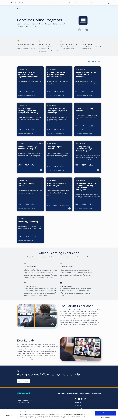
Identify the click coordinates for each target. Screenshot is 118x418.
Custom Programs (85, 393)
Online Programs (23, 8)
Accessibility (78, 405)
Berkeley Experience (72, 393)
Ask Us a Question (23, 381)
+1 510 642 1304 (25, 402)
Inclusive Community (80, 411)
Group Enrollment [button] (92, 3)
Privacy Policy (78, 408)
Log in (105, 2)
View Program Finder (94, 61)
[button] (100, 2)
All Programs (61, 393)
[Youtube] (86, 399)
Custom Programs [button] (80, 3)
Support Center (50, 405)
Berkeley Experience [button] (67, 3)
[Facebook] (79, 399)
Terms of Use (78, 402)
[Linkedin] (76, 399)
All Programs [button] (54, 3)
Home (17, 8)
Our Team (48, 399)
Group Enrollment (96, 393)
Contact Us (48, 402)
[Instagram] (82, 399)
